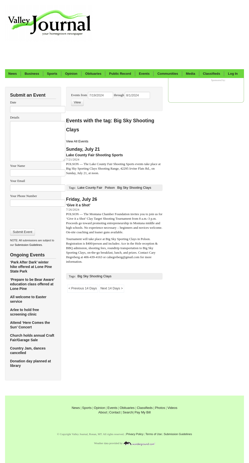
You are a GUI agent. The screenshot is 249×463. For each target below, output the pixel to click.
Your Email (17, 181)
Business (32, 73)
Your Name (17, 166)
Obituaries (93, 73)
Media (190, 73)
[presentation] (37, 216)
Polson (110, 187)
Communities (167, 73)
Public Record (120, 73)
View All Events (77, 141)
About (102, 412)
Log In (233, 73)
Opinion (71, 73)
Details (14, 117)
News (12, 73)
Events (144, 73)
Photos (160, 408)
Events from (79, 95)
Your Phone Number (23, 196)
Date (13, 102)
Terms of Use (153, 434)
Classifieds (211, 73)
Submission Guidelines (28, 244)
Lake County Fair (89, 187)
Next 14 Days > (111, 288)
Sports (52, 73)
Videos (172, 408)
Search (128, 412)
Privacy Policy (134, 434)
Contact (114, 412)
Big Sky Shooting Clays (134, 187)
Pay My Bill (142, 412)
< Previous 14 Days (83, 288)
